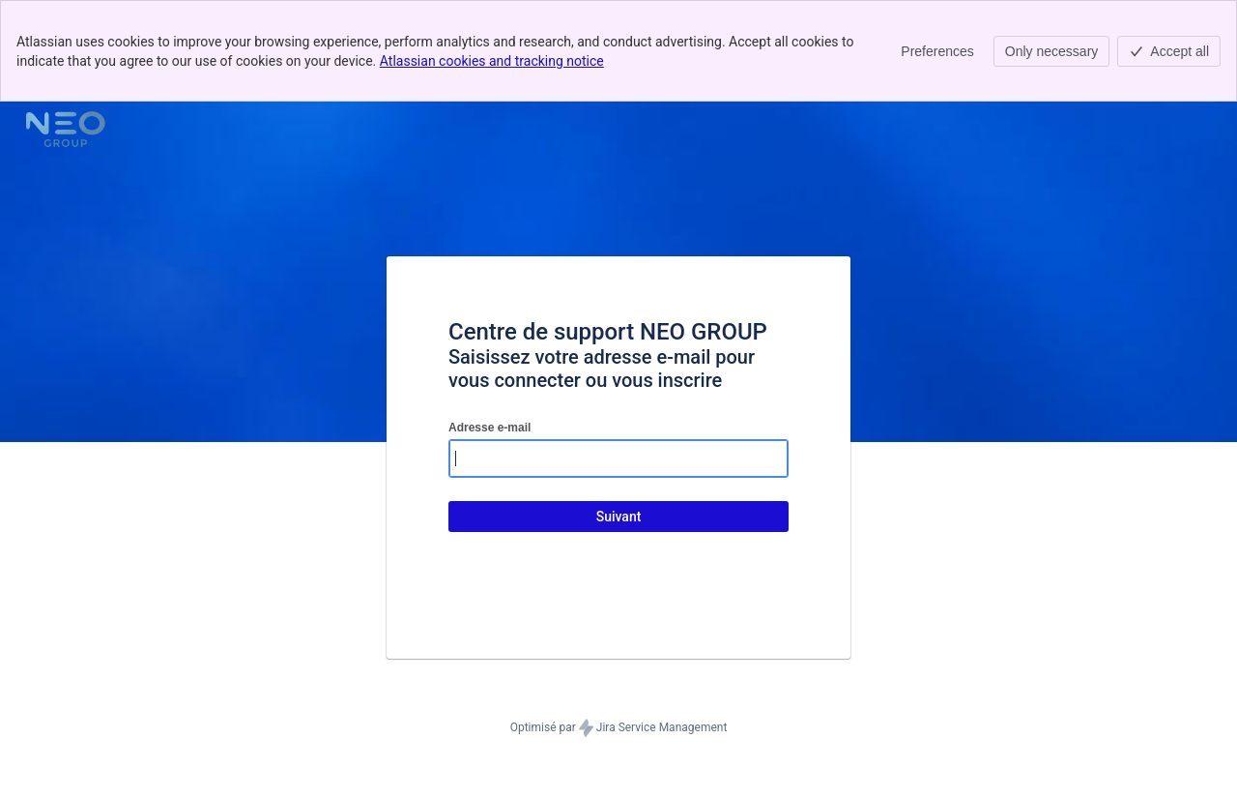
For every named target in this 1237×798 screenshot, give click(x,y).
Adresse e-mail (489, 427)
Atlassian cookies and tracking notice (492, 61)
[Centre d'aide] (65, 128)
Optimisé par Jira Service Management (619, 728)
